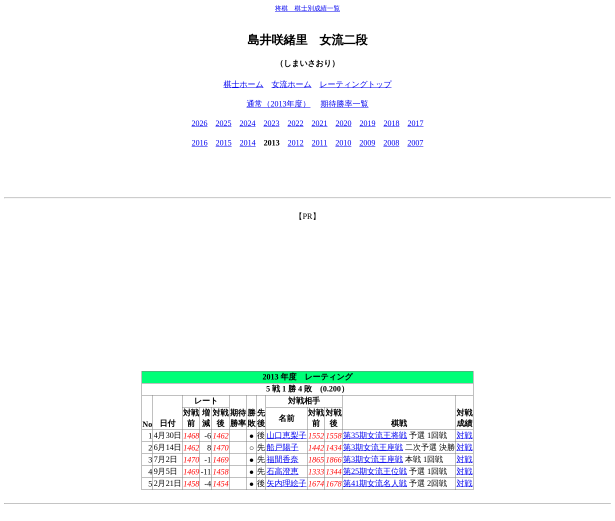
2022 (296, 123)
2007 (416, 142)
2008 (392, 142)
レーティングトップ (356, 84)
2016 (200, 142)
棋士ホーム (244, 84)
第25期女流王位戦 (375, 471)
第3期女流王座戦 (373, 447)
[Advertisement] (308, 292)
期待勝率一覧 (344, 104)
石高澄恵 (282, 471)
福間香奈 (282, 459)
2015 (224, 142)
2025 (224, 123)
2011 (319, 142)
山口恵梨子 (286, 435)
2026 (200, 123)
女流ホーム (292, 84)
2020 (344, 123)
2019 (368, 123)
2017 (416, 123)
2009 (368, 142)
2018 (392, 123)
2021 (320, 123)
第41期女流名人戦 (375, 483)
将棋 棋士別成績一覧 (307, 8)
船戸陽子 (282, 447)
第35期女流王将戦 (375, 435)
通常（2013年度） (278, 104)
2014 (248, 142)
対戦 (464, 435)
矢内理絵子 (286, 483)
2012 (296, 142)
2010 (344, 142)
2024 (248, 123)
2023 (272, 123)
